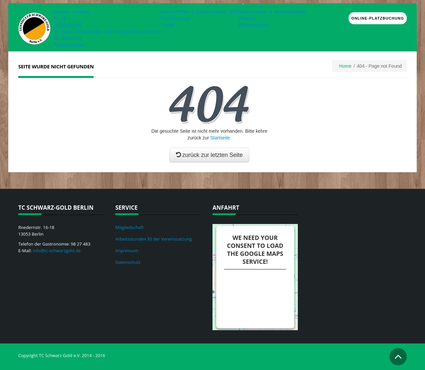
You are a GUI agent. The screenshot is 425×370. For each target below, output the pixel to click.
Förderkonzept (175, 18)
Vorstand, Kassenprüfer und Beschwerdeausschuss (107, 31)
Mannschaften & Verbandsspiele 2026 (199, 11)
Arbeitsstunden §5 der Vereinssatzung (153, 239)
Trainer (167, 25)
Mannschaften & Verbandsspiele (272, 11)
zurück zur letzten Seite (209, 155)
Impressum (126, 251)
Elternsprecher (254, 25)
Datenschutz (127, 262)
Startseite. (220, 137)
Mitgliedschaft (68, 25)
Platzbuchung (68, 38)
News (59, 18)
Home (345, 66)
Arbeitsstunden (69, 44)
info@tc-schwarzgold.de (57, 251)
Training (247, 18)
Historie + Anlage (71, 11)
